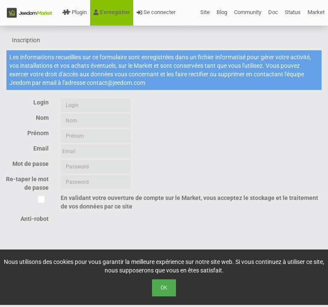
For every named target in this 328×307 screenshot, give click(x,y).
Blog (222, 12)
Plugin (74, 12)
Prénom (38, 133)
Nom (42, 117)
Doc (273, 12)
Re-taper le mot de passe (27, 183)
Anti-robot (34, 218)
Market (316, 12)
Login (41, 102)
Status (293, 12)
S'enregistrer (112, 12)
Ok (164, 288)
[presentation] (125, 231)
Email (41, 148)
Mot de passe (30, 163)
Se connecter (156, 12)
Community (247, 12)
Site (205, 12)
